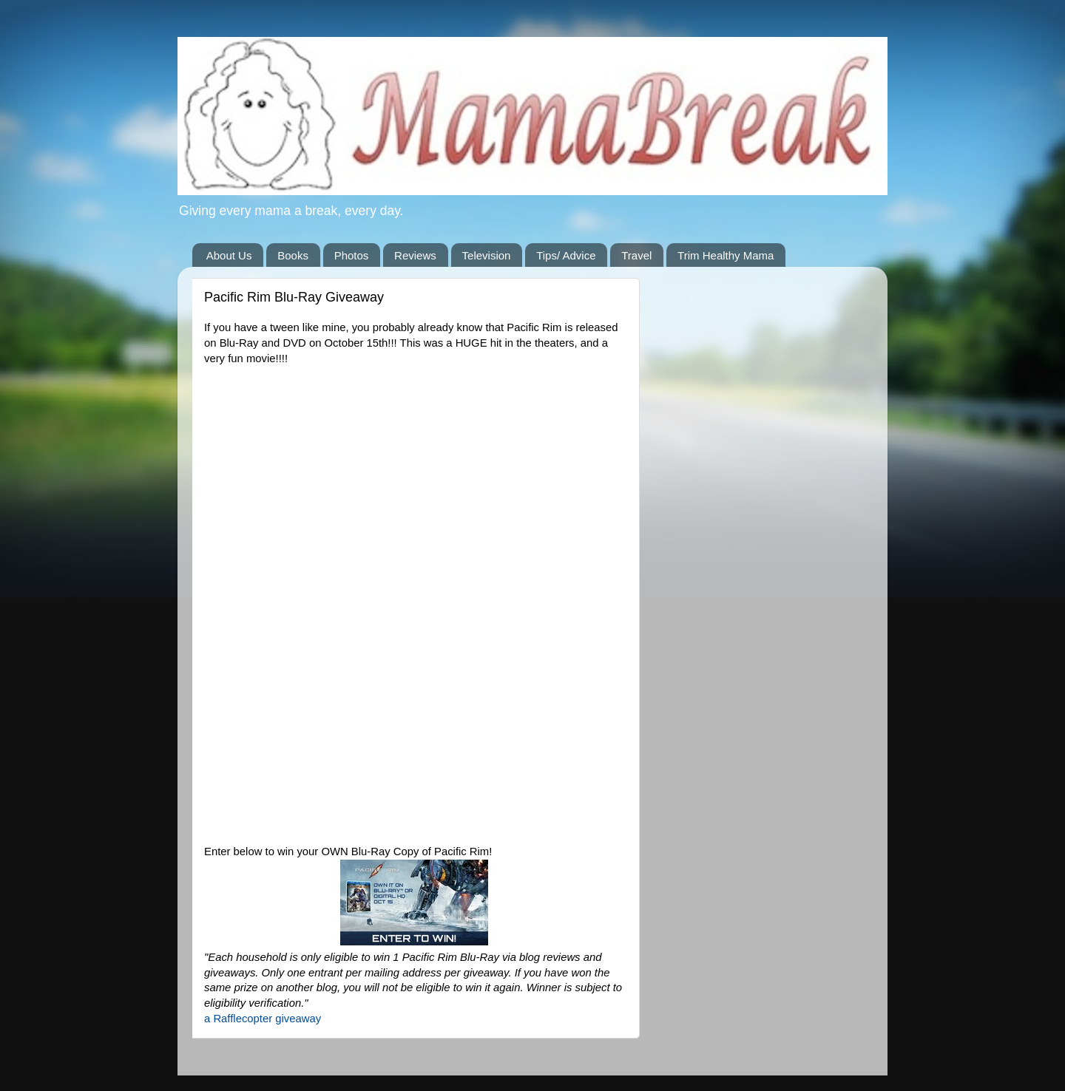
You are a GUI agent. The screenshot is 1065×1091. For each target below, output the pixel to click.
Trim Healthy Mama (725, 255)
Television (486, 255)
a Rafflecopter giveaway (262, 1018)
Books (292, 255)
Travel (636, 255)
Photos (351, 255)
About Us (229, 255)
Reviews (415, 255)
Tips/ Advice (565, 255)
